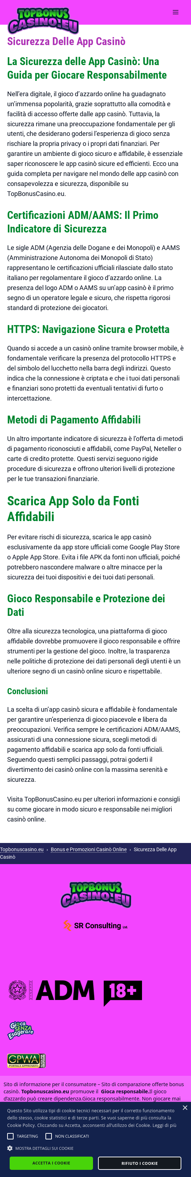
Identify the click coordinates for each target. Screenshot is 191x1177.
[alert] (95, 1139)
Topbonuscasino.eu (22, 849)
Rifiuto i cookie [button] (140, 1163)
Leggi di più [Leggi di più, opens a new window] (165, 1125)
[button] (10, 1136)
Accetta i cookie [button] (51, 1163)
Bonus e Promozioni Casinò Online (89, 849)
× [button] (184, 1108)
